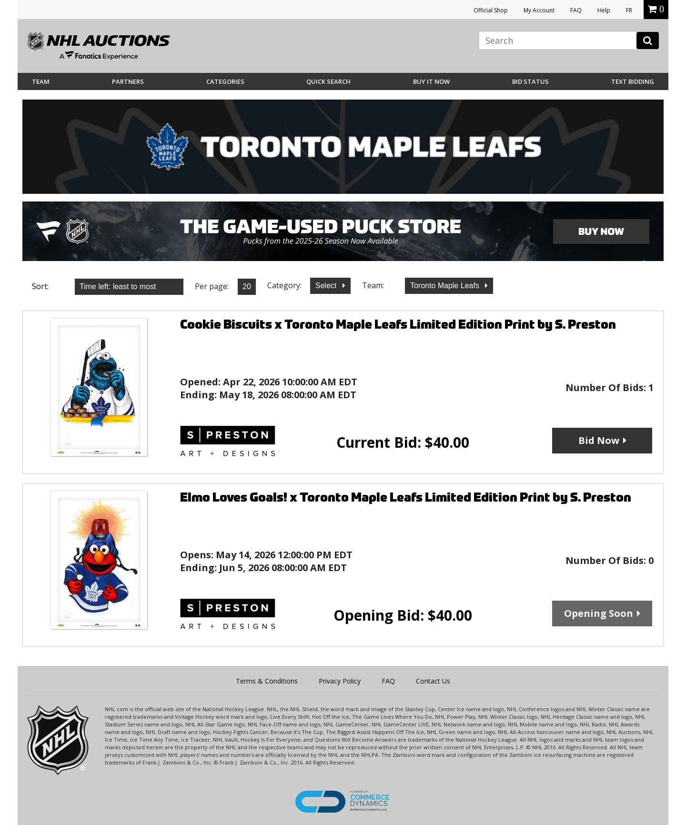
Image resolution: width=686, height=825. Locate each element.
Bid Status (530, 81)
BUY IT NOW (431, 81)
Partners (128, 81)
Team (41, 81)
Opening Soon (598, 613)
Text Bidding (632, 81)
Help (603, 10)
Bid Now (598, 440)
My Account (539, 10)
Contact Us (433, 680)
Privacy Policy (340, 680)
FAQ (576, 10)
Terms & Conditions (267, 680)
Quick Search (328, 81)
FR (629, 10)
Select (327, 286)
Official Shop (491, 10)
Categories (225, 81)
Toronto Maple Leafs (445, 286)
